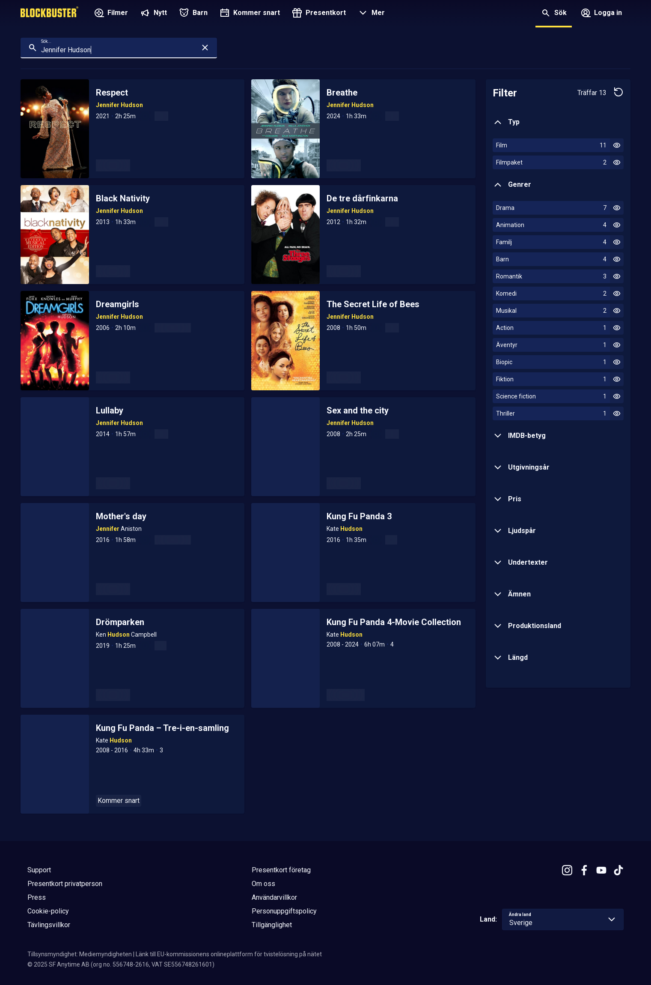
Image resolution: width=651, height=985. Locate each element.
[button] (370, 13)
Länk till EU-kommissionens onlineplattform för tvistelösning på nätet (229, 954)
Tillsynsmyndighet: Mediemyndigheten (79, 954)
